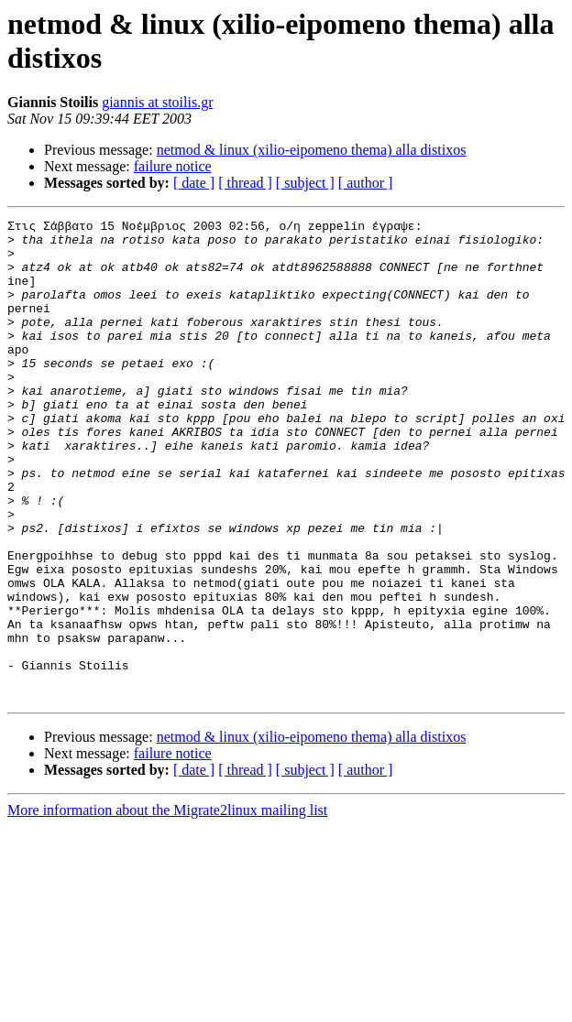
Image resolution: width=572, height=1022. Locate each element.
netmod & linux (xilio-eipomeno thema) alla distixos (312, 150)
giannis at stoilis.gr (157, 102)
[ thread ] (245, 182)
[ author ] (365, 182)
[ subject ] (305, 182)
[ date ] (193, 182)
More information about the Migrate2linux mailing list (167, 906)
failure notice (173, 166)
